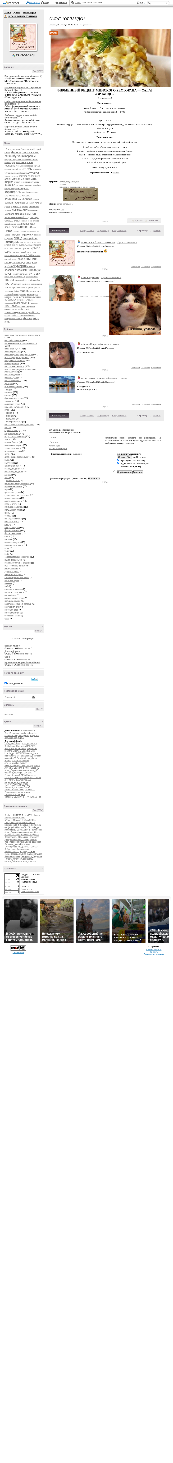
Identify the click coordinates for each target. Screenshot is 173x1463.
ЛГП (6, 780)
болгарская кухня (12, 533)
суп (31, 273)
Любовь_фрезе (11, 851)
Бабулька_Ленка (12, 834)
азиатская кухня (12, 404)
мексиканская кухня (14, 507)
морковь (9, 213)
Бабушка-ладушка (30, 834)
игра (6, 489)
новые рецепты (11, 363)
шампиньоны (21, 302)
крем (38, 202)
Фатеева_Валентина (14, 797)
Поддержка (138, 3)
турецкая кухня (11, 571)
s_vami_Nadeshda (20, 760)
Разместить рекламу (154, 954)
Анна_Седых (34, 832)
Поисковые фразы (30, 891)
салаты (29, 255)
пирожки (27, 234)
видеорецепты (11, 433)
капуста (23, 188)
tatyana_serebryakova (14, 765)
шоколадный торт (29, 312)
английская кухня (12, 466)
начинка (9, 217)
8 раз (62, 209)
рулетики (27, 248)
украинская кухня (12, 448)
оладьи (17, 221)
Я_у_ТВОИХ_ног (33, 797)
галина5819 (10, 735)
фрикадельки (18, 294)
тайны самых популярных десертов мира (21, 277)
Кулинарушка (22, 735)
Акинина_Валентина (14, 768)
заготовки (9, 463)
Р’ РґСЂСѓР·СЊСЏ (25, 55)
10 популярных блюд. (15, 149)
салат (8, 251)
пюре (39, 242)
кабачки (9, 184)
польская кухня (11, 580)
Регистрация (34, 2)
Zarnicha (31, 822)
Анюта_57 (33, 770)
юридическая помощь (13, 319)
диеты (7, 454)
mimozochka (10, 756)
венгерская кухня (12, 607)
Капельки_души (12, 844)
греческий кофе (16, 169)
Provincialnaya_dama (27, 758)
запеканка (34, 175)
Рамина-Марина (12, 856)
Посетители (26, 889)
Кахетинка (31, 775)
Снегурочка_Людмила (31, 856)
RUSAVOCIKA (28, 820)
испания (8, 182)
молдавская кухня (13, 510)
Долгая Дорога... (12, 651)
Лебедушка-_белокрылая (16, 849)
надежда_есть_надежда (16, 782)
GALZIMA (30, 746)
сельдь (20, 262)
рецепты (8, 714)
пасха (31, 223)
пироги (15, 234)
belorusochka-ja (11, 825)
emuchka (30, 731)
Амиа (25, 770)
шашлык (10, 306)
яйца (36, 318)
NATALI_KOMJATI (12, 820)
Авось (77, 2)
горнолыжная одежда (24, 166)
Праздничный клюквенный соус (21, 76)
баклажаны (30, 152)
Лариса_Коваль (33, 777)
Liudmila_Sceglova (21, 751)
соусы (8, 273)
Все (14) (39, 631)
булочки (19, 156)
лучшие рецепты (12, 351)
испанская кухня (12, 349)
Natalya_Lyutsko (33, 756)
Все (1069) (38, 71)
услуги (7, 551)
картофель (12, 192)
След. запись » (119, 230)
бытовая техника (12, 530)
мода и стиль (10, 504)
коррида (36, 199)
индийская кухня (12, 601)
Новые (157, 230)
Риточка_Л (30, 789)
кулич (7, 206)
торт (7, 287)
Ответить (135, 267)
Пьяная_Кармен (27, 854)
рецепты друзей (12, 374)
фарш (24, 291)
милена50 (26, 780)
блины (8, 156)
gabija (7, 827)
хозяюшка (9, 401)
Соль (7, 152)
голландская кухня (13, 560)
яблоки (27, 318)
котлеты (9, 202)
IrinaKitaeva (20, 748)
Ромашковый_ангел (14, 792)
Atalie (23, 731)
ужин (6, 618)
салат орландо (64, 203)
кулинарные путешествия (16, 495)
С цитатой (145, 267)
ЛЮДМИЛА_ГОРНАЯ (28, 847)
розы (6, 248)
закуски (8, 474)
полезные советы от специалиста (20, 343)
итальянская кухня (13, 386)
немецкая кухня (12, 498)
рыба (36, 248)
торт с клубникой (18, 288)
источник (116, 172)
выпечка (8, 392)
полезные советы (12, 380)
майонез (23, 210)
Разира (38, 854)
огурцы (8, 220)
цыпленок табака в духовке (30, 297)
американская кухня (14, 598)
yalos (19, 830)
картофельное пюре (29, 192)
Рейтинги (63, 2)
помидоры (11, 241)
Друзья (16, 12)
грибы (28, 169)
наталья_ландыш (27, 861)
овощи (34, 217)
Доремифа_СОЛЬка (21, 773)
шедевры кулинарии (14, 407)
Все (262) (38, 725)
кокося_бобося (11, 861)
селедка (10, 262)
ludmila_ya (9, 753)
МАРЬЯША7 (15, 780)
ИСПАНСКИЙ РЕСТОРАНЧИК (5, 16)
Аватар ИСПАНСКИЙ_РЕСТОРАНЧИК (23, 37)
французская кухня (13, 398)
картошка (9, 195)
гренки (7, 169)
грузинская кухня (12, 451)
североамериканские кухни (17, 557)
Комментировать (59, 230)
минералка (33, 210)
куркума (25, 207)
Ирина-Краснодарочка (30, 842)
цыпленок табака (11, 297)
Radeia (7, 760)
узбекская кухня (12, 616)
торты (29, 287)
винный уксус (9, 163)
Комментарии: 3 (25, 648)
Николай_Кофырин (13, 787)
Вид (142, 3)
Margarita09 (10, 817)
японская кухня (11, 521)
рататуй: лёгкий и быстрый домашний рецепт (22, 245)
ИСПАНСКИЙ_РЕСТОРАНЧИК (98, 242)
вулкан (29, 162)
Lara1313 (28, 815)
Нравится (139, 220)
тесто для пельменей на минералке (27, 284)
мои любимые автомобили (17, 566)
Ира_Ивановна (11, 733)
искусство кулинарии (14, 436)
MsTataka (21, 756)
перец (7, 227)
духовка (33, 172)
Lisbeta (36, 815)
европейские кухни (13, 340)
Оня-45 (27, 787)
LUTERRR (20, 753)
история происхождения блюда (26, 182)
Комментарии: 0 (25, 659)
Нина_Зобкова (11, 854)
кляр (19, 199)
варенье (30, 156)
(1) (18, 129)
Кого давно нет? (12, 743)
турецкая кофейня (11, 291)
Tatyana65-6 (21, 822)
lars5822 (25, 827)
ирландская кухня (13, 519)
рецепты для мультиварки (17, 483)
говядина (9, 165)
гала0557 (17, 859)
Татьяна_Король (12, 794)
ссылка (111, 246)
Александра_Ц (32, 768)
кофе (18, 202)
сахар (21, 258)
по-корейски (30, 238)
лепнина (7, 210)
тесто (8, 283)
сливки (31, 266)
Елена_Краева (11, 775)
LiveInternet (11, 3)
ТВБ (23, 794)
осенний (23, 221)
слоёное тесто (13, 480)
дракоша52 (18, 738)
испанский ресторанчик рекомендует (22, 335)
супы (6, 548)
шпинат (32, 315)
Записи (7, 12)
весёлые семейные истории (17, 604)
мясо (32, 213)
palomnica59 (10, 758)
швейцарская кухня (13, 545)
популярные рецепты (14, 360)
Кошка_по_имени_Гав (15, 777)
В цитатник (156, 267)
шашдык (34, 303)
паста (24, 223)
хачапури (32, 294)
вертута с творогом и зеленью (16, 159)
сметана (28, 269)
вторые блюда (11, 442)
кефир (26, 195)
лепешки (34, 206)
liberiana (8, 751)
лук (14, 210)
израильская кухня (13, 445)
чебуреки (10, 299)
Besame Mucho (12, 646)
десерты (8, 383)
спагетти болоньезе (21, 274)
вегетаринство (11, 610)
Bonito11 (8, 815)
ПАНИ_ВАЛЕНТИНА (14, 789)
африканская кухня (13, 574)
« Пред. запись (87, 230)
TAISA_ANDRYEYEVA (93, 378)
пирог (8, 230)
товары (7, 516)
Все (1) (39, 709)
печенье (26, 227)
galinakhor (15, 827)
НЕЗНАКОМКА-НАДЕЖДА (17, 785)
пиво (34, 227)
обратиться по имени (127, 242)
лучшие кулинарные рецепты (18, 354)
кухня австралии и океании (17, 563)
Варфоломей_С (12, 837)
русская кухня (11, 377)
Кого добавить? (29, 743)
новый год (22, 217)
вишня (20, 162)
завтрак (23, 176)
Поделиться (153, 220)
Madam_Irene (31, 753)
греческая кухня (12, 492)
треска (36, 287)
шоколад (11, 312)
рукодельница (11, 568)
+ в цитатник (85, 25)
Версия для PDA (154, 950)
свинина (32, 259)
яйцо (7, 321)
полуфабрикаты (14, 422)
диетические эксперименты (17, 457)
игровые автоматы (25, 178)
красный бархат (27, 203)
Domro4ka (21, 746)
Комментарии (29, 12)
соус (37, 269)
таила (27, 792)
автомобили (10, 595)
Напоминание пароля (58, 448)
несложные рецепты (14, 366)
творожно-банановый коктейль (27, 280)
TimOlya (29, 765)
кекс (18, 195)
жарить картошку (11, 176)
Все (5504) (38, 810)
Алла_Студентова (13, 770)
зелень (8, 178)
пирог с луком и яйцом (22, 231)
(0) (41, 76)
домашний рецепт (19, 173)
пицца (18, 238)
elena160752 (26, 825)
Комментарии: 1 (25, 654)
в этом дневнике (14, 683)
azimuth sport (34, 149)
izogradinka (32, 748)
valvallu (23, 733)
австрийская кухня (13, 501)
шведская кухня (12, 527)
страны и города (12, 430)
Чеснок (16, 152)
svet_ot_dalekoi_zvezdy (15, 763)
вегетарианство (11, 613)
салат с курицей (19, 252)
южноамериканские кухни (16, 577)
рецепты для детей (13, 471)
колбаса (27, 198)
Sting (7, 657)
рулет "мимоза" (15, 248)
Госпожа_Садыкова (29, 837)
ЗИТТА (22, 775)
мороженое (21, 214)
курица (16, 206)
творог (9, 279)
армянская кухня (12, 542)
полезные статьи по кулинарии (19, 424)
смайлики (77, 454)
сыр (37, 273)
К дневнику (103, 230)
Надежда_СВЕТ (27, 851)
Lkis (33, 751)
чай (6, 586)
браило (8, 773)
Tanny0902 (9, 822)
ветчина (33, 159)
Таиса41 (8, 859)
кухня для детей (12, 469)
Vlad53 (37, 765)
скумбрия (19, 266)
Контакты (154, 952)
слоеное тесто (13, 269)
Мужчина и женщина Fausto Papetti (22, 662)
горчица (37, 166)
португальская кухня (28, 242)
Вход (46, 2)
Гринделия (9, 839)
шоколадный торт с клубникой (16, 315)
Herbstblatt (9, 748)
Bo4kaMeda (10, 746)
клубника (10, 199)
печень (16, 227)
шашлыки (21, 306)
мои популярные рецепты (16, 357)
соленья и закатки (13, 589)
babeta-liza (32, 733)
